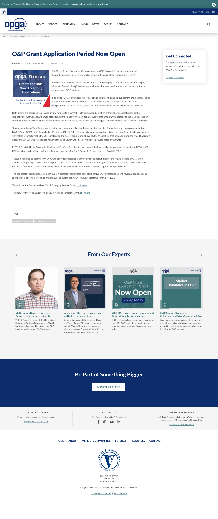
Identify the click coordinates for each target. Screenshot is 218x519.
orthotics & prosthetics (22, 221)
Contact (122, 24)
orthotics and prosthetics (45, 221)
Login (84, 24)
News (95, 24)
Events (108, 24)
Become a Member (109, 386)
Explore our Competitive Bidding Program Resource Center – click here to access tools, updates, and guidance (55, 4)
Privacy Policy (120, 493)
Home (60, 440)
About (40, 24)
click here (82, 185)
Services (53, 24)
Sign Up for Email (175, 77)
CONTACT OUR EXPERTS (181, 424)
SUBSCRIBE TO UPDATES (36, 421)
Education (69, 24)
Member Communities (96, 440)
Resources (138, 440)
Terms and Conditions (101, 493)
